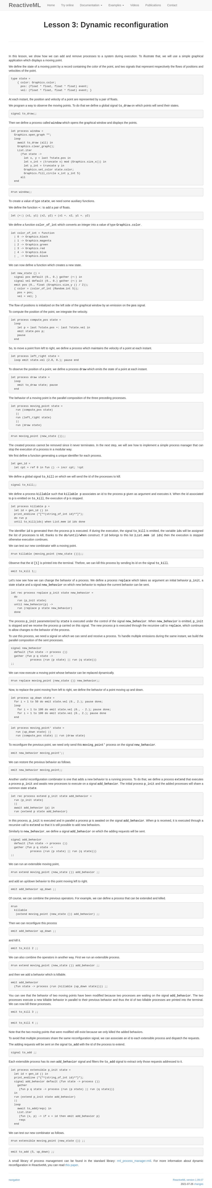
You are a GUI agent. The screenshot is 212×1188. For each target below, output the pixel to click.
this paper (71, 1165)
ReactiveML (25, 5)
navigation (14, 1179)
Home (51, 5)
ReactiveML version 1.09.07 (188, 1179)
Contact (172, 5)
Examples (116, 5)
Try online (67, 5)
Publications (153, 5)
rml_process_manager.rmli (134, 1161)
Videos (134, 5)
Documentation (91, 5)
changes (198, 1184)
